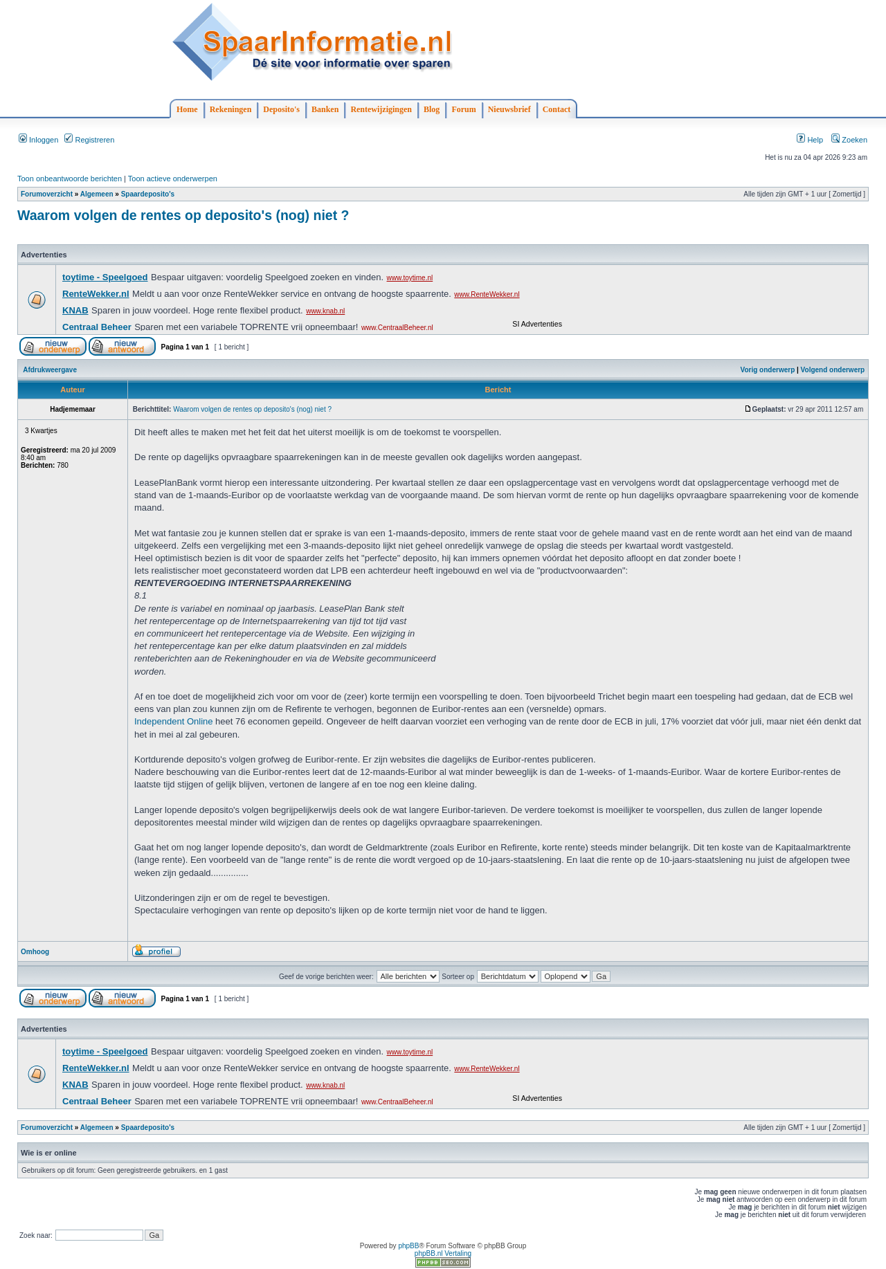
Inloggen (38, 140)
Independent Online (173, 721)
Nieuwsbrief (509, 109)
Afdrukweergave (50, 370)
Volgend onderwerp (833, 370)
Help (810, 140)
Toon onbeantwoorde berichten (69, 178)
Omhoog (35, 952)
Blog (432, 109)
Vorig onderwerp (768, 370)
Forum (463, 109)
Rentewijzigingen (381, 109)
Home (187, 109)
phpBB (408, 1246)
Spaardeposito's (147, 194)
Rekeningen (231, 109)
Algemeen (97, 194)
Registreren (89, 140)
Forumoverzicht (47, 194)
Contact (557, 109)
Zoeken (849, 140)
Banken (324, 109)
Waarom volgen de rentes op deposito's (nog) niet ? (183, 215)
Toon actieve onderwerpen (172, 178)
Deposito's (281, 109)
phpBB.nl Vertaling (443, 1253)
